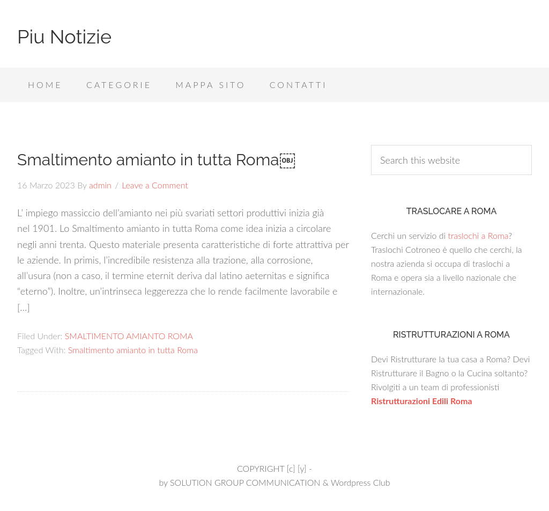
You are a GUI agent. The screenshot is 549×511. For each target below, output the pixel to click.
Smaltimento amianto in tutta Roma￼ (156, 159)
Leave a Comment (155, 185)
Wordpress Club (360, 482)
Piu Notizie (64, 36)
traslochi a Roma (478, 235)
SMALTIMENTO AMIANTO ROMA (129, 336)
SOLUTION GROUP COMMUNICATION (245, 482)
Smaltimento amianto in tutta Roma (133, 350)
